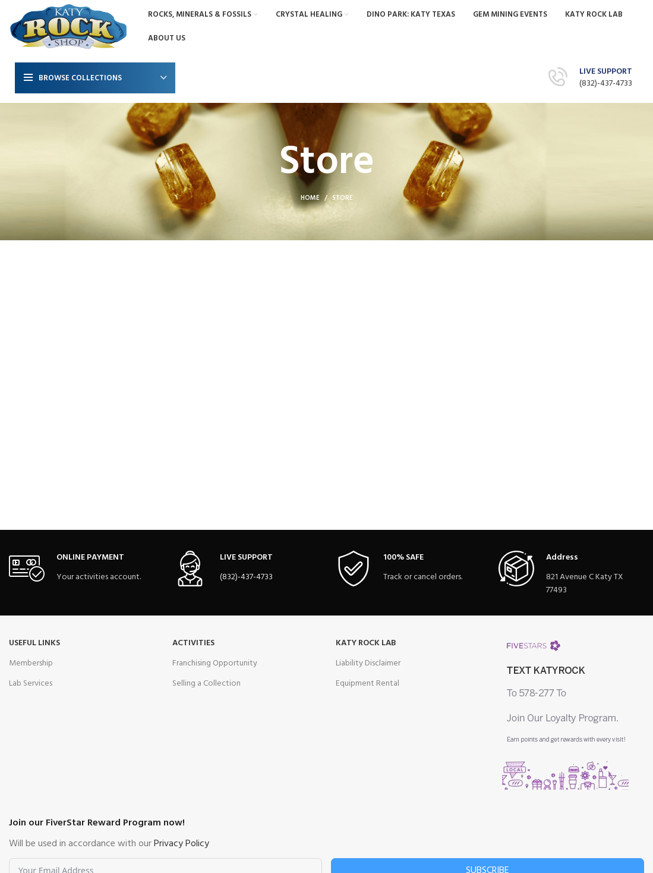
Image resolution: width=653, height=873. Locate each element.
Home (310, 198)
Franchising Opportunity (214, 663)
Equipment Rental (367, 683)
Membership (31, 663)
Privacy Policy (181, 844)
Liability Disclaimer (368, 663)
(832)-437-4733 (605, 83)
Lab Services (30, 683)
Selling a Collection (206, 683)
